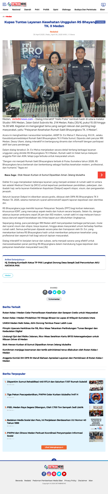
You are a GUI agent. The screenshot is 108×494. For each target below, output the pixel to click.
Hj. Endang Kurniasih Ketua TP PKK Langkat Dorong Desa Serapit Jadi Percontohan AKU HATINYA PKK (52, 264)
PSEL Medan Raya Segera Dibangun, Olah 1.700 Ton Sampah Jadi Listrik (45, 407)
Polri (37, 9)
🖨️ (45, 292)
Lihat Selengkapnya (54, 447)
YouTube (66, 475)
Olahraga (66, 9)
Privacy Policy (70, 481)
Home (5, 9)
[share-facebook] (50, 292)
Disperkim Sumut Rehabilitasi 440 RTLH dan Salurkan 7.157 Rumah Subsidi (47, 381)
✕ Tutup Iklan (100, 22)
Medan (8, 275)
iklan (91, 481)
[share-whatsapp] (59, 292)
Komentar (54, 299)
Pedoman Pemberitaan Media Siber (48, 481)
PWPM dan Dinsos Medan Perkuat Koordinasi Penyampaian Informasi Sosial (45, 434)
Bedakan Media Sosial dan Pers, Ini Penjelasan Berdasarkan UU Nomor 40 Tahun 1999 (46, 421)
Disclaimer (82, 481)
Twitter (60, 475)
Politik (46, 9)
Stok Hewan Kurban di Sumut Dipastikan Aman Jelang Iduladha (51, 175)
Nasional (16, 9)
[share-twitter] (55, 292)
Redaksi (27, 481)
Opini (55, 9)
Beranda (19, 481)
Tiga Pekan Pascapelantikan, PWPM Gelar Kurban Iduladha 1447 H (42, 394)
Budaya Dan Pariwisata (85, 9)
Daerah (27, 9)
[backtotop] (54, 460)
